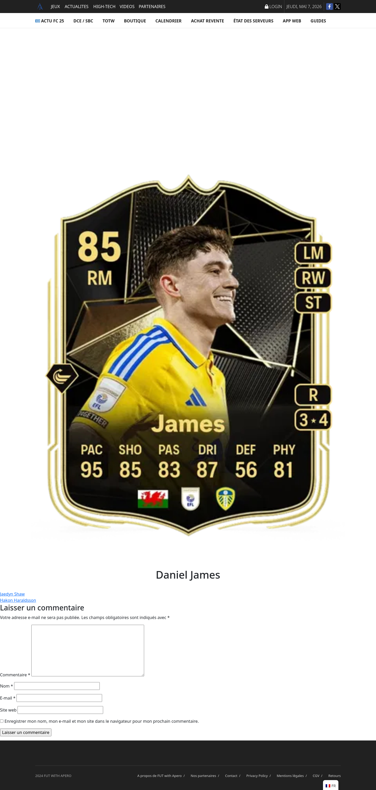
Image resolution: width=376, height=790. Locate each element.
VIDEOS (127, 6)
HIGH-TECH (104, 6)
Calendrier (168, 21)
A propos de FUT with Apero (161, 775)
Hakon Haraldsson (18, 600)
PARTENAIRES (152, 6)
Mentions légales (293, 775)
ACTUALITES (77, 6)
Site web (8, 710)
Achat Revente (207, 21)
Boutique (135, 21)
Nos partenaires (206, 775)
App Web (292, 21)
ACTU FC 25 (49, 21)
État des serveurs (253, 21)
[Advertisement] (188, 79)
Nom (6, 686)
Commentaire (15, 675)
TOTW (109, 21)
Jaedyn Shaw (12, 594)
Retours (334, 775)
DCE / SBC (83, 21)
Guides (318, 21)
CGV (318, 775)
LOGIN (273, 6)
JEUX (55, 6)
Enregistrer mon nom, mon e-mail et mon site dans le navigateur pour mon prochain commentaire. (101, 721)
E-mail (7, 698)
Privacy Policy (259, 775)
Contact (233, 775)
